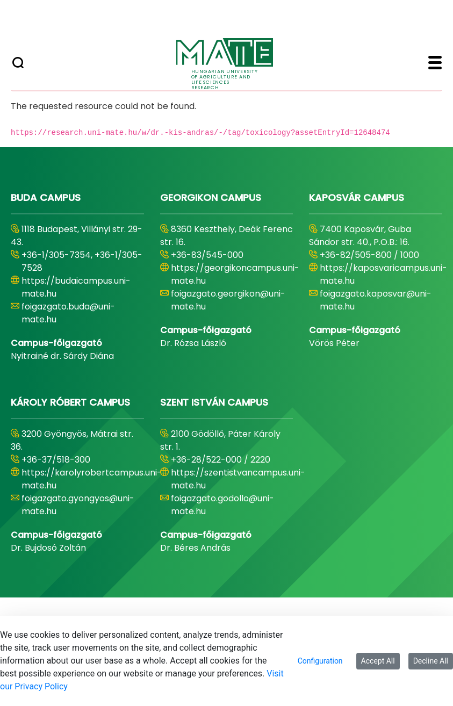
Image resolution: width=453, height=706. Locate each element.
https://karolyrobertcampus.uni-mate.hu (91, 479)
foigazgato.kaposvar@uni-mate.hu (376, 300)
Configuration (320, 661)
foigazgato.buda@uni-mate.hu (68, 313)
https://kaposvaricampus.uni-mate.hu (383, 274)
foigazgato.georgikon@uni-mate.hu (228, 300)
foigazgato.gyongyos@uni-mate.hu (77, 504)
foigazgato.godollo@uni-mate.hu (222, 504)
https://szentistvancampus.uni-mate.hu (238, 479)
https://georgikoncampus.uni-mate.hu (235, 274)
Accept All (378, 661)
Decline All (430, 661)
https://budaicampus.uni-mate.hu (76, 287)
